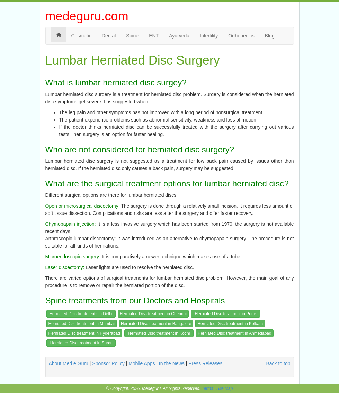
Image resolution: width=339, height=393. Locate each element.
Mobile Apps (141, 363)
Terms (207, 388)
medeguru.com (86, 16)
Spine (132, 36)
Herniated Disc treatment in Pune (225, 313)
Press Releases (205, 363)
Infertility (209, 36)
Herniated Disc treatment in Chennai (153, 313)
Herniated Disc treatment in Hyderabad (84, 333)
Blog (270, 36)
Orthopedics (241, 36)
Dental (109, 36)
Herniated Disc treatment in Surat (80, 343)
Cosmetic (81, 36)
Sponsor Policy (108, 363)
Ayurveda (179, 36)
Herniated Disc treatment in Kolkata (230, 323)
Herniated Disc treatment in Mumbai (81, 323)
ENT (154, 36)
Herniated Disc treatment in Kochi (159, 333)
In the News (172, 363)
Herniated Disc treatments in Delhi (80, 313)
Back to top (278, 363)
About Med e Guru (68, 363)
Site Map (224, 388)
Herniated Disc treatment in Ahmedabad (234, 333)
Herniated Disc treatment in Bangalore (156, 323)
